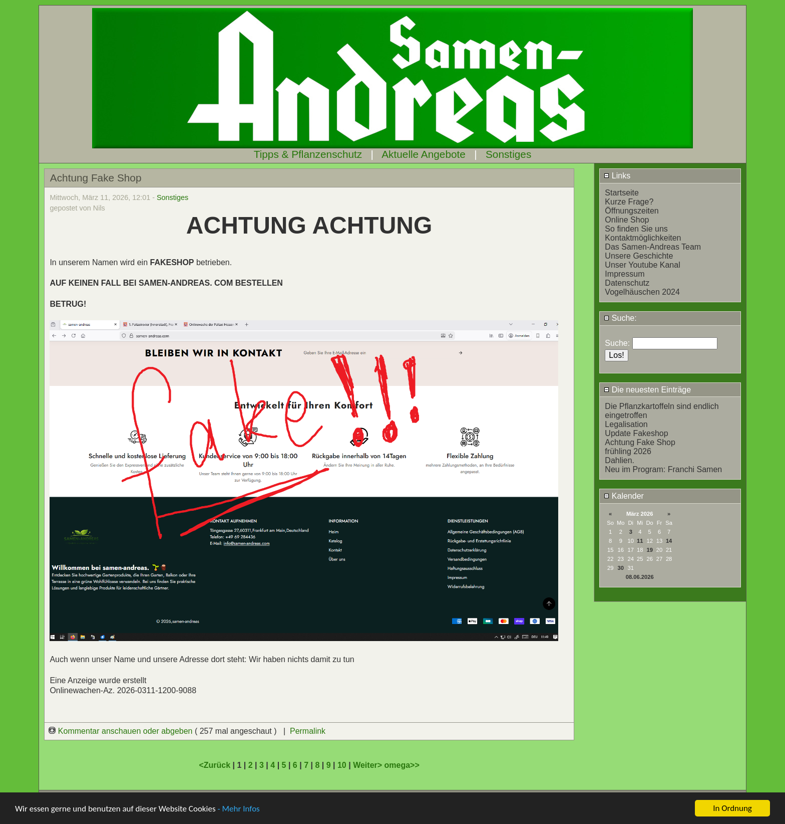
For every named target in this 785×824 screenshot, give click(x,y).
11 (640, 541)
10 (341, 765)
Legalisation (626, 424)
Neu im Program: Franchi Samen (663, 469)
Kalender (624, 496)
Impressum (624, 274)
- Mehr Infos (238, 809)
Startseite (622, 192)
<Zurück (215, 765)
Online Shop (627, 220)
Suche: (620, 318)
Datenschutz (627, 283)
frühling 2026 (628, 451)
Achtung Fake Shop (640, 442)
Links (617, 175)
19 (649, 550)
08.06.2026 (640, 577)
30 (621, 568)
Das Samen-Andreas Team (653, 247)
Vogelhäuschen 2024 (642, 292)
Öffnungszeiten (631, 211)
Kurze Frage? (629, 201)
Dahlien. (619, 460)
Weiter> (368, 765)
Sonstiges (508, 154)
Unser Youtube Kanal (642, 265)
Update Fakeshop (636, 433)
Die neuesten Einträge (647, 389)
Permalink (307, 731)
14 (669, 541)
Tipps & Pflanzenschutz (308, 154)
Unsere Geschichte (639, 256)
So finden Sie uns (636, 229)
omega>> (402, 765)
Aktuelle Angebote (423, 154)
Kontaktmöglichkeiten (643, 238)
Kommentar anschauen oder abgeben (122, 731)
